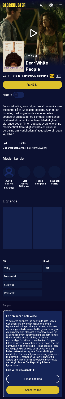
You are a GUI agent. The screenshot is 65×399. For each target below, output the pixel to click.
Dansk (21, 148)
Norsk (35, 148)
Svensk (43, 148)
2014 (6, 75)
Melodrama (41, 75)
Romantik (27, 75)
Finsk (28, 148)
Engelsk (22, 143)
